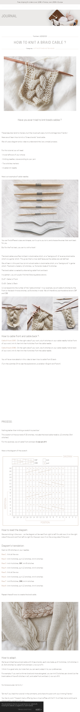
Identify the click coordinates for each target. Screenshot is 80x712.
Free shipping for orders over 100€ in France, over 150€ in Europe (40, 2)
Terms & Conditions (24, 709)
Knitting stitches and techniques (43, 48)
